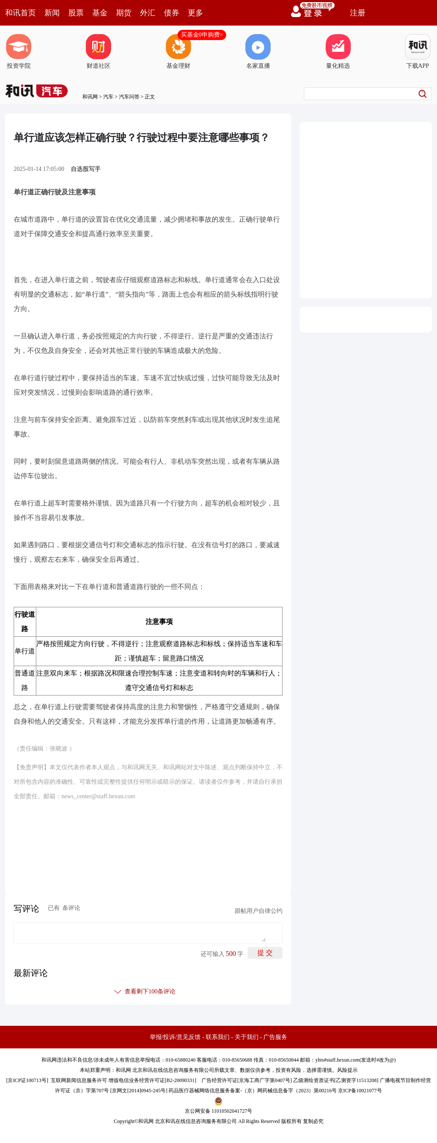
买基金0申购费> (202, 35)
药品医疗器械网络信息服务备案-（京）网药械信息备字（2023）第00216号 (253, 1091)
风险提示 (347, 1070)
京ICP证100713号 (27, 1080)
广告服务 (275, 1037)
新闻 (52, 13)
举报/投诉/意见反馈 (175, 1037)
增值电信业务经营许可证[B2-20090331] (152, 1080)
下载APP (418, 51)
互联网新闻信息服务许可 (79, 1080)
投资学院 (19, 51)
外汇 (147, 13)
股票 (76, 13)
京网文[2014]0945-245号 (139, 1091)
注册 (357, 13)
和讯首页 (20, 13)
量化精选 (338, 51)
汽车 (108, 97)
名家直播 (258, 51)
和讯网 (90, 97)
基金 (100, 13)
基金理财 (178, 51)
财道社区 (98, 51)
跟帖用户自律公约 (259, 911)
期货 (123, 13)
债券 (171, 13)
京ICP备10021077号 (360, 1091)
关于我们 (247, 1037)
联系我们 (218, 1037)
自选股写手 (86, 169)
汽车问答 (129, 97)
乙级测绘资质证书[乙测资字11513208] (336, 1080)
